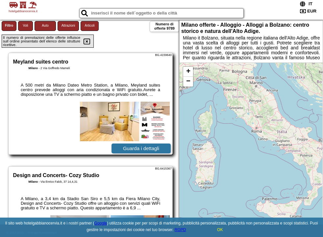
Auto (45, 25)
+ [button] (188, 72)
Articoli (89, 25)
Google (100, 223)
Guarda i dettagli (141, 148)
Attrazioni (68, 25)
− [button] (188, 82)
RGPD (180, 229)
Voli (25, 25)
